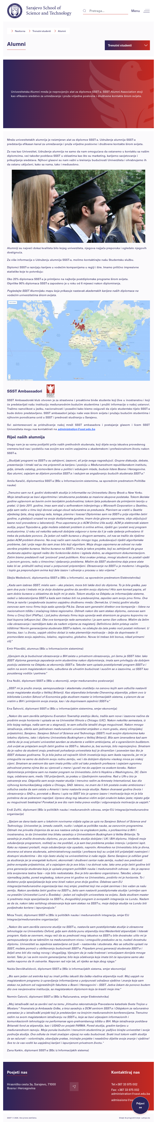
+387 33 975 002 (126, 1084)
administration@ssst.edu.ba (76, 429)
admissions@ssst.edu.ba (128, 1100)
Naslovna (20, 31)
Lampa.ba (145, 1118)
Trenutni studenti (41, 31)
